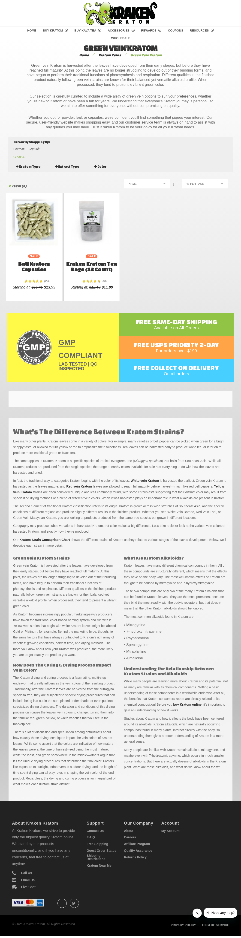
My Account (170, 830)
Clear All (19, 157)
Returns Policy (135, 857)
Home (31, 30)
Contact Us (95, 830)
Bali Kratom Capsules (34, 266)
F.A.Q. (91, 837)
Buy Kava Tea (87, 30)
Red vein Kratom (79, 486)
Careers (130, 837)
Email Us (28, 880)
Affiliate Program (137, 844)
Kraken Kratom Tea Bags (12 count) (91, 266)
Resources (202, 30)
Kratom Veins (110, 55)
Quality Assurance (138, 850)
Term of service (215, 925)
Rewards (151, 30)
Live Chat (28, 887)
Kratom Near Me (99, 865)
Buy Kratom (55, 30)
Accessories (121, 30)
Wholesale (120, 38)
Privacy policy (183, 925)
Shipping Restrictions (96, 857)
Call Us (26, 873)
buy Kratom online (187, 704)
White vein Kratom (145, 480)
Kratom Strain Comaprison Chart (44, 540)
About (128, 830)
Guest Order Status (101, 850)
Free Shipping (97, 844)
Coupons (175, 30)
